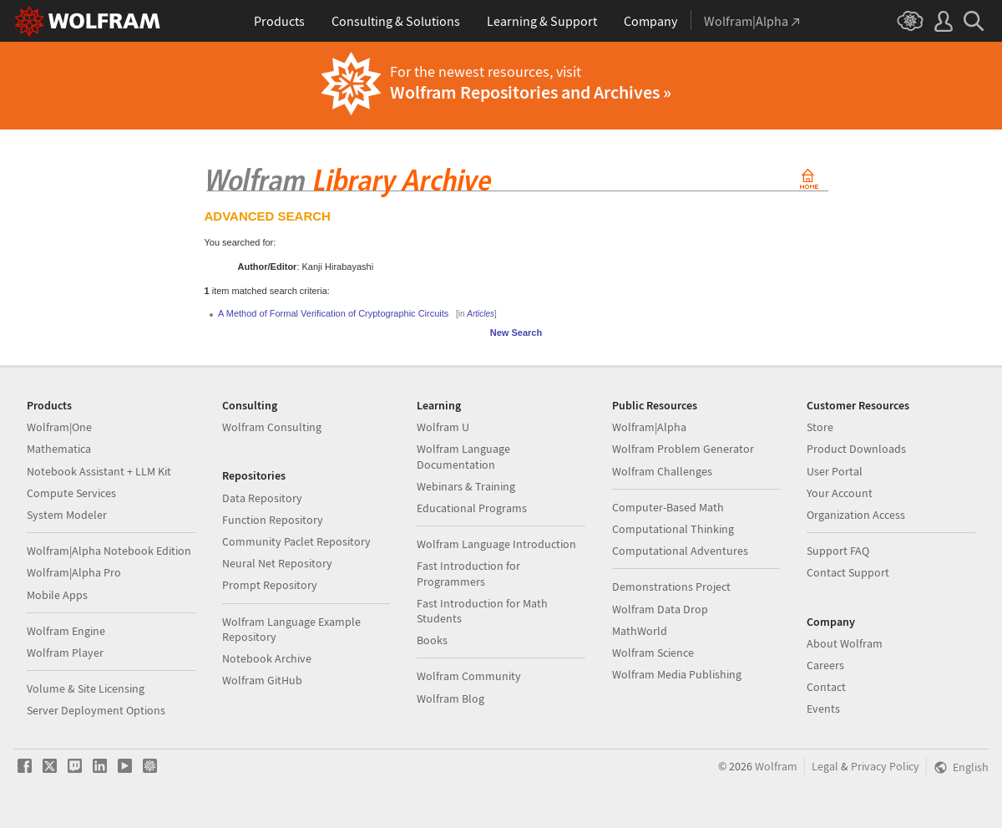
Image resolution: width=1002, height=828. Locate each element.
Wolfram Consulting (271, 426)
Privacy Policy (885, 766)
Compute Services (71, 492)
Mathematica (59, 448)
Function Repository (272, 519)
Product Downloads (856, 448)
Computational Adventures (680, 550)
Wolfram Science (653, 652)
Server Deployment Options (96, 710)
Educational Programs (472, 508)
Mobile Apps (57, 594)
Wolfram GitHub (262, 680)
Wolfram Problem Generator (683, 448)
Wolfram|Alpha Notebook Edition (109, 550)
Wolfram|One (59, 426)
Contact (826, 686)
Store (820, 426)
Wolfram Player (65, 652)
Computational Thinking (673, 528)
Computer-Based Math (668, 507)
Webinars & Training (466, 486)
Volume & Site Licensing (85, 688)
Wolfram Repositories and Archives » (530, 92)
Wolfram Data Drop (660, 609)
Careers (825, 665)
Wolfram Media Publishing (676, 674)
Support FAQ (838, 550)
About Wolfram (845, 643)
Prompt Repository (269, 584)
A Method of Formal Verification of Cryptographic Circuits (333, 313)
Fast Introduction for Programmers (468, 573)
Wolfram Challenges (662, 471)
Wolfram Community (469, 675)
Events (823, 708)
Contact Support (848, 572)
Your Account (840, 492)
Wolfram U (443, 426)
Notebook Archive (266, 658)
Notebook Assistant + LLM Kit (99, 471)
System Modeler (67, 514)
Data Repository (262, 497)
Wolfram (776, 766)
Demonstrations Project (671, 586)
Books (432, 640)
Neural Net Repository (277, 563)
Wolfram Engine (66, 630)
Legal (825, 766)
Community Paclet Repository (296, 541)
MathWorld (639, 630)
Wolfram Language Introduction (496, 543)
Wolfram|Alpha (649, 426)
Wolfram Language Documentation (463, 456)
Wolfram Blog (450, 698)
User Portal (835, 471)
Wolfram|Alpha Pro (74, 572)
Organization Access (856, 514)
